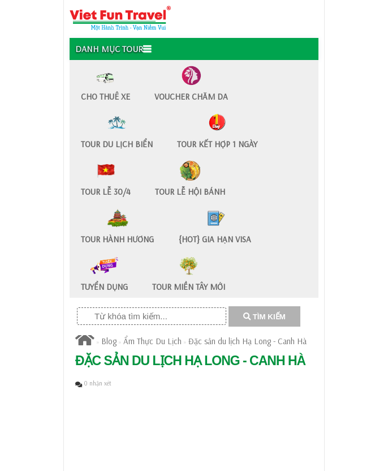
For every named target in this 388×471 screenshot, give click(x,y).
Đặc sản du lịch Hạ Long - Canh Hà (247, 341)
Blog (109, 341)
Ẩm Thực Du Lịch (152, 341)
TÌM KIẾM (264, 316)
